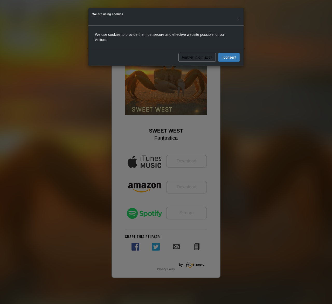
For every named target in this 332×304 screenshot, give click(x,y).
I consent (229, 57)
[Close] (238, 18)
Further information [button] (197, 57)
